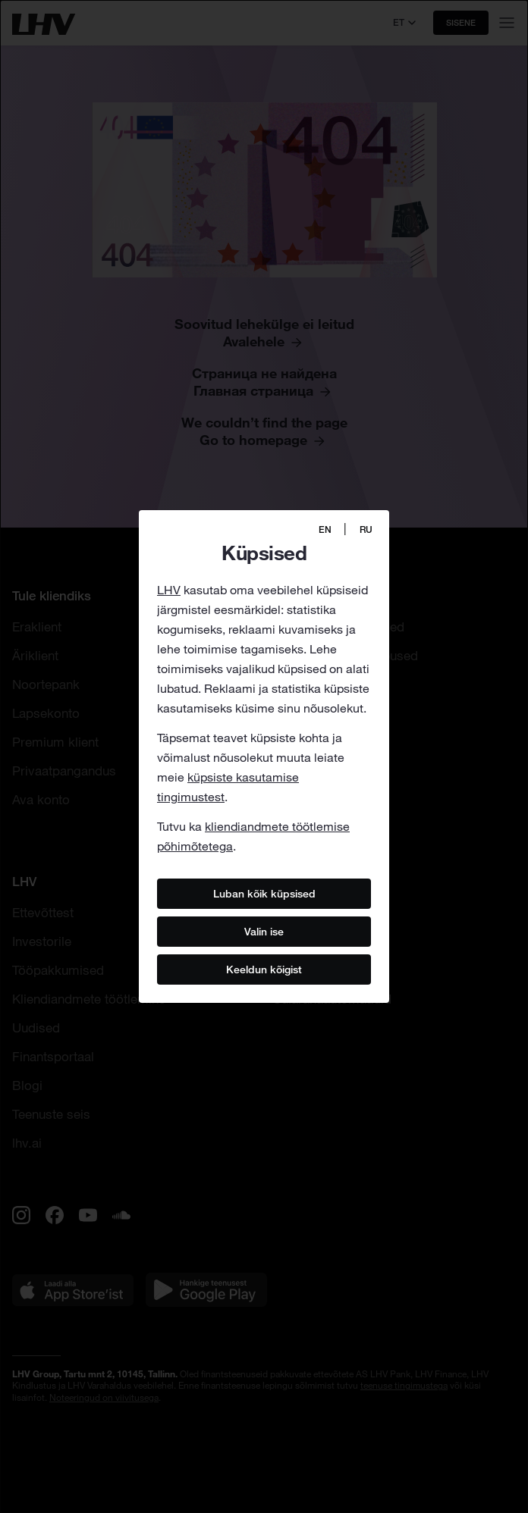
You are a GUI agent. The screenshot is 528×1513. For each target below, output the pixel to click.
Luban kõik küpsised (264, 893)
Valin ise (264, 931)
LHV (169, 589)
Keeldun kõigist (264, 969)
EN (325, 529)
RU (366, 529)
